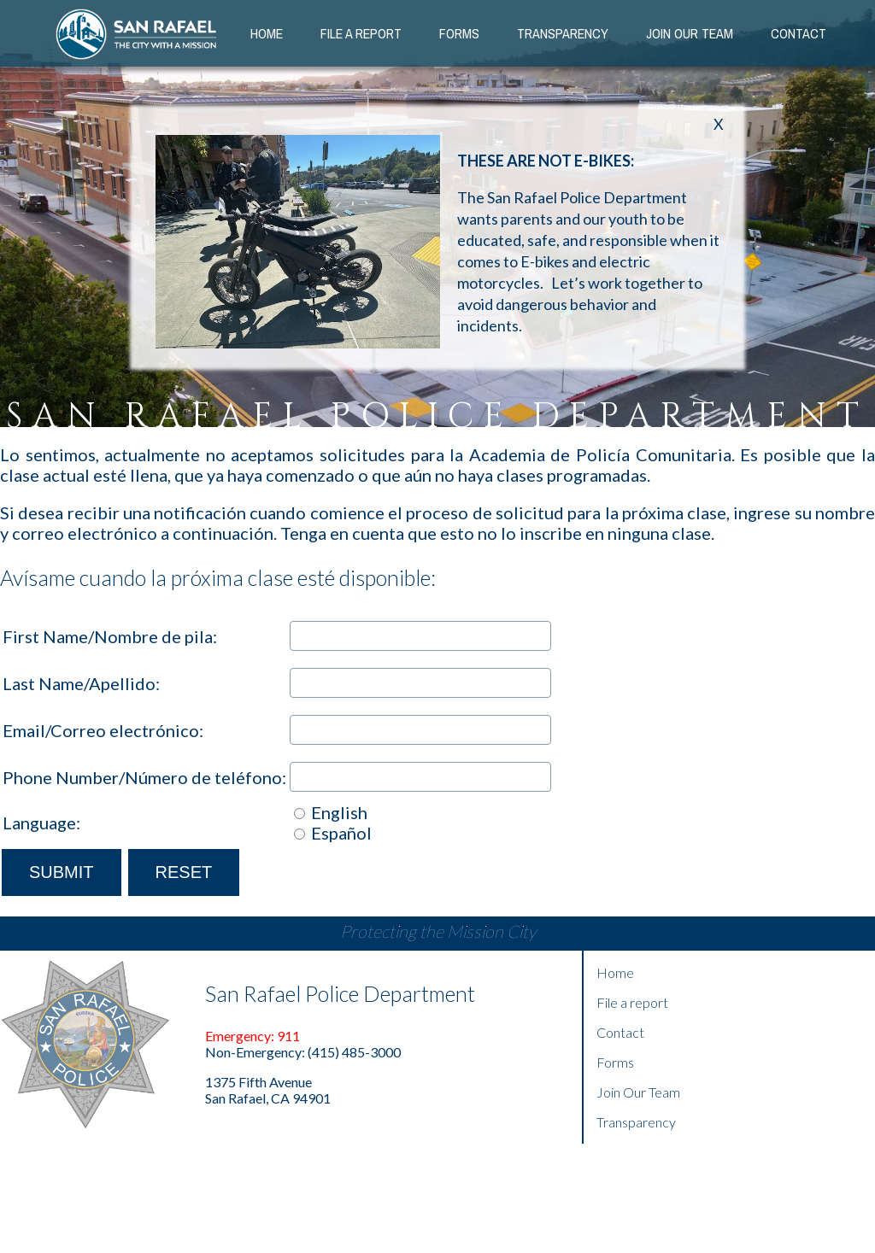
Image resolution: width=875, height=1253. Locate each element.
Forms (459, 33)
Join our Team (689, 33)
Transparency (562, 33)
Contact (798, 33)
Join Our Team (638, 1092)
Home (266, 33)
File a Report (361, 33)
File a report (632, 1002)
